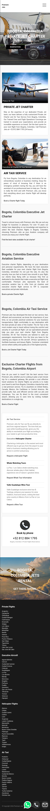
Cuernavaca (6, 620)
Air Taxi (5, 752)
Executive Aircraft (10, 655)
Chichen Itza (6, 795)
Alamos (4, 708)
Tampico (5, 738)
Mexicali (4, 725)
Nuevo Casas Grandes (9, 729)
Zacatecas (5, 793)
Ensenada (5, 622)
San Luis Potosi (7, 689)
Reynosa (5, 736)
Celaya (4, 710)
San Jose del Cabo (8, 649)
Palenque (5, 732)
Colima (4, 715)
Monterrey (5, 727)
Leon (3, 717)
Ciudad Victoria (7, 666)
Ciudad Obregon (7, 617)
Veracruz (5, 696)
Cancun (4, 662)
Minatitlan (5, 630)
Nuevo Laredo (6, 778)
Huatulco (5, 757)
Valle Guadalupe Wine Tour (18, 485)
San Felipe (5, 641)
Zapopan (5, 698)
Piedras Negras (7, 780)
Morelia (4, 776)
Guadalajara (6, 670)
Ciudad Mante (6, 761)
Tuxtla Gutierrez (7, 791)
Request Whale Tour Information (19, 478)
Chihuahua (5, 615)
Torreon (4, 694)
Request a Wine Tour (15, 505)
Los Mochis (6, 675)
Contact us (34, 47)
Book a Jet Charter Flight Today (14, 350)
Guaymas (5, 719)
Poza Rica (5, 637)
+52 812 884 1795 (25, 531)
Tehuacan (5, 692)
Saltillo (4, 784)
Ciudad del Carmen (8, 664)
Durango (5, 765)
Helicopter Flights (10, 704)
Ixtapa (4, 746)
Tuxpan (4, 742)
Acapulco (5, 611)
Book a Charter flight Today (14, 201)
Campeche (5, 613)
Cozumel (5, 763)
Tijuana (4, 789)
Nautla (4, 632)
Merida (4, 677)
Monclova (5, 679)
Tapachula (5, 643)
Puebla (4, 685)
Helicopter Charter (24, 439)
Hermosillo (5, 767)
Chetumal (5, 759)
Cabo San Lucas (7, 647)
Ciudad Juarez (6, 712)
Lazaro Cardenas (7, 721)
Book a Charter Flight (10, 404)
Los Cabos (5, 626)
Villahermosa (6, 744)
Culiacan (5, 668)
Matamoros (6, 772)
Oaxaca (4, 634)
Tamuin (4, 787)
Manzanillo (5, 723)
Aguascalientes (7, 660)
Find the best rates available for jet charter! (18, 240)
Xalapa (4, 624)
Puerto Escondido (8, 734)
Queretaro (5, 687)
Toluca (4, 645)
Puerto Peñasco (7, 639)
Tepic (4, 740)
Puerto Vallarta (7, 782)
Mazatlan (5, 628)
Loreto (4, 769)
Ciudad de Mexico (8, 774)
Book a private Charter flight (13, 294)
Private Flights (8, 607)
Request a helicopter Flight (17, 456)
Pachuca (5, 683)
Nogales (4, 681)
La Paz (4, 672)
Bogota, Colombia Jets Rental (25, 575)
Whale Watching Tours (16, 463)
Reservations (15, 47)
